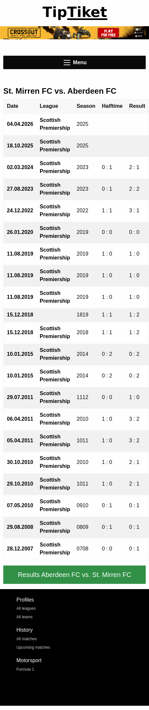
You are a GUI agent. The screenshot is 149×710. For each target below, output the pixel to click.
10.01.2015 (20, 354)
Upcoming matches (33, 647)
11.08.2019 (20, 254)
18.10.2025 (20, 145)
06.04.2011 (20, 419)
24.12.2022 (20, 210)
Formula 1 (25, 669)
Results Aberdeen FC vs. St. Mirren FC (74, 574)
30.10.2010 (20, 462)
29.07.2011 (20, 397)
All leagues (26, 608)
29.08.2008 (20, 527)
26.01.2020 (20, 232)
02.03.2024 (20, 167)
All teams (24, 617)
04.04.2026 (20, 124)
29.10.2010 (20, 484)
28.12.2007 (20, 548)
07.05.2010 (20, 505)
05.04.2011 (20, 440)
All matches (26, 639)
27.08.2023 (20, 189)
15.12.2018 (20, 314)
